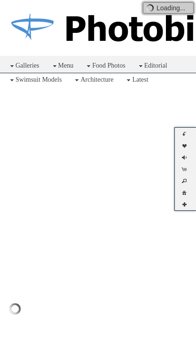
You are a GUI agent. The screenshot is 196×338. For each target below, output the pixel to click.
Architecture (93, 80)
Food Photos (105, 66)
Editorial (152, 66)
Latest (136, 80)
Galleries (23, 66)
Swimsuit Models (35, 80)
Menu (62, 66)
